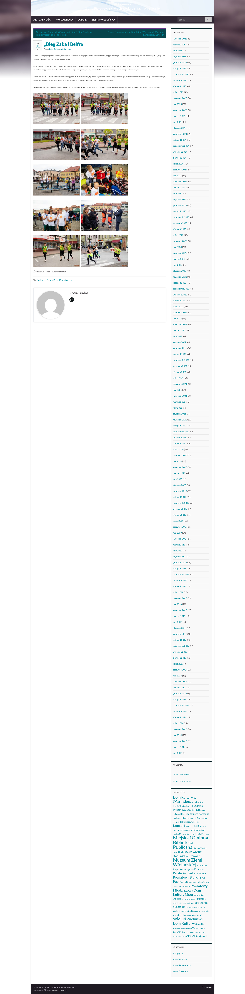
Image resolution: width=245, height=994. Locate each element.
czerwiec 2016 (180, 729)
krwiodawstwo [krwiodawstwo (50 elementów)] (198, 830)
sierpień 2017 (179, 657)
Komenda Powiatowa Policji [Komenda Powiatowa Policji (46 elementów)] (186, 822)
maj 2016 (177, 735)
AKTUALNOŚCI (42, 19)
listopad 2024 (179, 139)
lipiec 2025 (178, 92)
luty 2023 (177, 265)
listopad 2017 (179, 640)
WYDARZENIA (64, 19)
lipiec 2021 (178, 378)
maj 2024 (177, 175)
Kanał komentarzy (182, 965)
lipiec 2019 (178, 520)
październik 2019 (181, 503)
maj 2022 (177, 318)
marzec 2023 (179, 259)
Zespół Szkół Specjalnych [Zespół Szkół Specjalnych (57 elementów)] (194, 936)
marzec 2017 (179, 687)
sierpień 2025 (179, 86)
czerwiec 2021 (180, 384)
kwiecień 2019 (180, 538)
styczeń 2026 (179, 56)
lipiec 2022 (178, 306)
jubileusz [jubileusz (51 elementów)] (177, 818)
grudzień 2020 (180, 419)
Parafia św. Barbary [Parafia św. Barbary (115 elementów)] (185, 873)
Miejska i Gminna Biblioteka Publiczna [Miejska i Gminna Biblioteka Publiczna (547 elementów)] (190, 842)
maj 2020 (177, 461)
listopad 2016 (179, 699)
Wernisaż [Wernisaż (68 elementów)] (197, 914)
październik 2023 (181, 217)
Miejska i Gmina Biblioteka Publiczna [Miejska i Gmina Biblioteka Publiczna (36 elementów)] (194, 834)
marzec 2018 (179, 616)
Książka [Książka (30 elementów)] (176, 834)
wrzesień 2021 (180, 366)
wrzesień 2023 (180, 223)
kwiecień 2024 (180, 181)
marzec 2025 (179, 116)
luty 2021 (177, 407)
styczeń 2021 (179, 413)
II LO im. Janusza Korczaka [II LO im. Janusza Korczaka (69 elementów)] (194, 813)
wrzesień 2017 (180, 651)
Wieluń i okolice (122, 3)
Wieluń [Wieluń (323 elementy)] (179, 918)
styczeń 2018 (179, 628)
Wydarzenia (66, 49)
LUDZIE (82, 19)
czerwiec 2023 (180, 241)
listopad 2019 (179, 497)
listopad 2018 (179, 568)
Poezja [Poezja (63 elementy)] (202, 873)
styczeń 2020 (179, 485)
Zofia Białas (54, 49)
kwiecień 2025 (180, 110)
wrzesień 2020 (180, 437)
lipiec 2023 (178, 235)
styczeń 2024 (179, 199)
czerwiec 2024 (180, 169)
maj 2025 (177, 104)
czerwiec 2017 (180, 669)
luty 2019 (177, 550)
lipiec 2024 (178, 163)
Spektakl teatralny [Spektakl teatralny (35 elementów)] (187, 903)
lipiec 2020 (178, 449)
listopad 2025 (179, 68)
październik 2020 (181, 431)
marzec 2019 (179, 544)
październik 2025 (181, 74)
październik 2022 (181, 288)
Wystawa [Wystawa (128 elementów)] (198, 928)
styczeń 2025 (179, 128)
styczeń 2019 (179, 556)
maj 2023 (177, 247)
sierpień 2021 (179, 372)
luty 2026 (177, 50)
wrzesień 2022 (180, 294)
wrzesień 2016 (180, 711)
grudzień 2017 (180, 634)
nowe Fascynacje (181, 773)
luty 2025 (177, 122)
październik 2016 (181, 705)
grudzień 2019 (180, 491)
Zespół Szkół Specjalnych (59, 280)
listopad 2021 (179, 354)
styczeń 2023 (179, 270)
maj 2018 (177, 604)
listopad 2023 (179, 211)
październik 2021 (181, 360)
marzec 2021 (179, 401)
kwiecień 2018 (180, 610)
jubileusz (41, 280)
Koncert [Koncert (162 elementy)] (179, 826)
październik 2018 (181, 574)
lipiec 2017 (178, 663)
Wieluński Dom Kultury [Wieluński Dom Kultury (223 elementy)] (188, 921)
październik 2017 (181, 645)
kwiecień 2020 (180, 467)
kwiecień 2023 (180, 253)
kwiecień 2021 (180, 395)
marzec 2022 (179, 330)
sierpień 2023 (179, 229)
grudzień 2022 (180, 276)
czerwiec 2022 (180, 312)
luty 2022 (177, 336)
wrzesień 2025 (180, 80)
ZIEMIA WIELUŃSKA (103, 19)
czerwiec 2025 (180, 98)
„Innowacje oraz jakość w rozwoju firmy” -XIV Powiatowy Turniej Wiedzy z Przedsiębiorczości (65, 33)
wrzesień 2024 (180, 151)
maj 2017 (177, 675)
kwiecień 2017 (180, 681)
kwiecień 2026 (180, 38)
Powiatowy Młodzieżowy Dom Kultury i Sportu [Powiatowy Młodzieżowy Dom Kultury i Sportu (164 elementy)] (190, 890)
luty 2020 (177, 479)
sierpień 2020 (179, 443)
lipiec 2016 (178, 723)
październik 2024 (181, 145)
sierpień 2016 (179, 717)
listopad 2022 (179, 282)
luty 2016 (177, 753)
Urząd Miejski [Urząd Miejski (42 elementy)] (187, 911)
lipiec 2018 (178, 592)
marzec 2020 (179, 473)
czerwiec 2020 (180, 455)
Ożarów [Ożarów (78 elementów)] (199, 869)
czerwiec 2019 (180, 526)
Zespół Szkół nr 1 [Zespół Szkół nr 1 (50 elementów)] (181, 932)
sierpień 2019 (179, 515)
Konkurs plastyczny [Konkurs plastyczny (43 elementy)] (181, 830)
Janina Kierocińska (182, 781)
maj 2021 (177, 390)
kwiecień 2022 (180, 324)
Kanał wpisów (180, 959)
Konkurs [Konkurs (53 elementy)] (201, 826)
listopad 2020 (179, 425)
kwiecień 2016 (180, 741)
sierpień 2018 (179, 586)
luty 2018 (177, 622)
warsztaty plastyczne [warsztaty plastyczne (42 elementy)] (182, 915)
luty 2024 (177, 193)
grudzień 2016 (180, 693)
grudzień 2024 (180, 134)
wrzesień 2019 (180, 509)
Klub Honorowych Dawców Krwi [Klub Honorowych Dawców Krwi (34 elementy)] (195, 818)
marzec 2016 (179, 747)
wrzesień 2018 (180, 580)
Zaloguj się (178, 953)
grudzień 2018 (180, 562)
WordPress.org (180, 971)
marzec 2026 (179, 44)
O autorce (207, 987)
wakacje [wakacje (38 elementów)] (196, 911)
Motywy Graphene (59, 990)
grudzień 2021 (180, 348)
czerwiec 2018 (180, 598)
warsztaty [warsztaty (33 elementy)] (205, 911)
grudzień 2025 (180, 62)
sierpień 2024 (179, 157)
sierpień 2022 (179, 300)
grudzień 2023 (180, 205)
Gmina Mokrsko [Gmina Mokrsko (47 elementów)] (187, 806)
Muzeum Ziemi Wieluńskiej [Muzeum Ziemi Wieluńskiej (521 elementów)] (187, 862)
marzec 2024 (179, 187)
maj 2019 (177, 532)
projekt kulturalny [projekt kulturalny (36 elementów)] (189, 899)
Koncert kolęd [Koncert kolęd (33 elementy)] (191, 826)
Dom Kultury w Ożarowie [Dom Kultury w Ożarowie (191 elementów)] (184, 799)
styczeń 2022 (179, 342)
